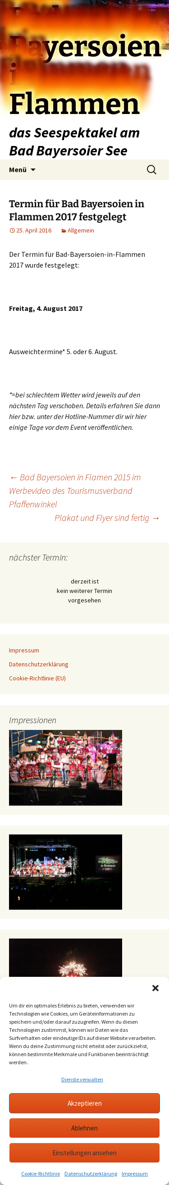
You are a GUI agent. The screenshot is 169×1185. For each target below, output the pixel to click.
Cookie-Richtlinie (40, 1173)
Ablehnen (84, 1128)
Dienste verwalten (82, 1079)
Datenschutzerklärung (90, 1173)
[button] (155, 988)
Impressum (135, 1173)
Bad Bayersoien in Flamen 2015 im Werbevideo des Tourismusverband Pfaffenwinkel (75, 490)
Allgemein (81, 230)
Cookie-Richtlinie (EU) (37, 678)
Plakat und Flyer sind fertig (107, 517)
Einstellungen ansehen (84, 1153)
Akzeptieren (85, 1103)
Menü (18, 169)
